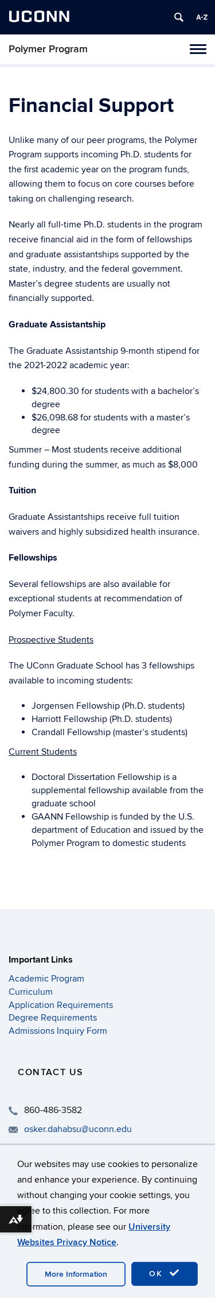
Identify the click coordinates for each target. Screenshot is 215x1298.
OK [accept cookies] (164, 1273)
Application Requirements (61, 1005)
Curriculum (31, 992)
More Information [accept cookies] (76, 1274)
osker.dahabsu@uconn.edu (78, 1129)
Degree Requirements (53, 1017)
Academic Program (46, 978)
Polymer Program (48, 49)
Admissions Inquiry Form (58, 1031)
